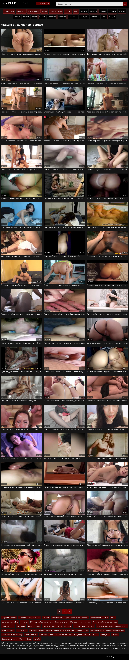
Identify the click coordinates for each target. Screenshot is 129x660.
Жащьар (67, 626)
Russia (112, 618)
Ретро (104, 17)
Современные (34, 618)
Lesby (51, 635)
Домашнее (21, 11)
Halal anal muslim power (101, 630)
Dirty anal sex (22, 630)
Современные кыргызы (84, 626)
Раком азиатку (121, 626)
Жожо (28, 639)
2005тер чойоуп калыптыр (41, 622)
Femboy (43, 635)
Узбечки (102, 11)
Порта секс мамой (64, 635)
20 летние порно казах (52, 626)
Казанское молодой (60, 618)
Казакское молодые (99, 618)
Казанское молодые (80, 618)
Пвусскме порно (9, 618)
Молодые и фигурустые (80, 622)
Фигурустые (68, 630)
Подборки (95, 17)
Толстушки (84, 17)
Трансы (34, 635)
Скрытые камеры (9, 639)
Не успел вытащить (82, 635)
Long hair (24, 622)
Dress (41, 630)
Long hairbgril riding (10, 622)
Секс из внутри (61, 622)
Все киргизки (9, 11)
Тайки (34, 17)
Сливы (44, 11)
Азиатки (26, 17)
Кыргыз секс (6, 657)
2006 (38, 626)
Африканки (72, 17)
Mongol (31, 626)
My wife (37, 639)
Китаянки (62, 17)
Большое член (8, 626)
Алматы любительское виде (105, 622)
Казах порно (118, 630)
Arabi (27, 635)
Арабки (122, 11)
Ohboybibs (104, 635)
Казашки (93, 11)
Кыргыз (17, 3)
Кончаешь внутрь (53, 630)
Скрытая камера (56, 11)
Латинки (17, 17)
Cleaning (33, 630)
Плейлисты (43, 3)
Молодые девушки (105, 626)
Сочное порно (82, 630)
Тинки (95, 635)
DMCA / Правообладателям (116, 657)
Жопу (21, 639)
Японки (42, 17)
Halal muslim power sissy (12, 635)
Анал (76, 11)
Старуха (115, 635)
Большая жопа (8, 630)
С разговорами (34, 11)
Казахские (21, 626)
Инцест (112, 17)
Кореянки (52, 17)
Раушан (46, 618)
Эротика (68, 11)
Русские (84, 11)
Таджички (112, 11)
